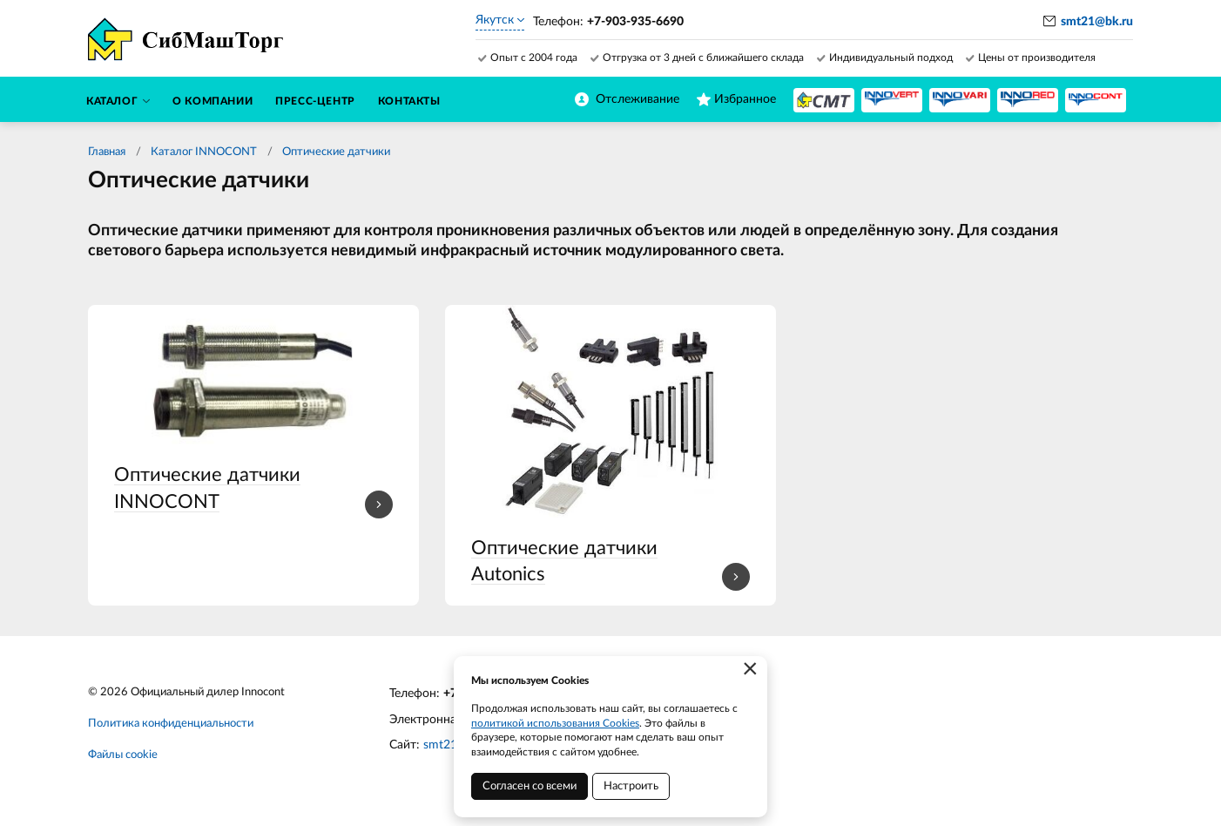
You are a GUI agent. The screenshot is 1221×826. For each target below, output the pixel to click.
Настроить (631, 786)
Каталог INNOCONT (204, 152)
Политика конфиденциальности (170, 723)
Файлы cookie (123, 755)
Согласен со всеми (529, 786)
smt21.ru (447, 745)
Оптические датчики (336, 152)
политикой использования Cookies (555, 723)
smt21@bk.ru (1097, 22)
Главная (106, 152)
